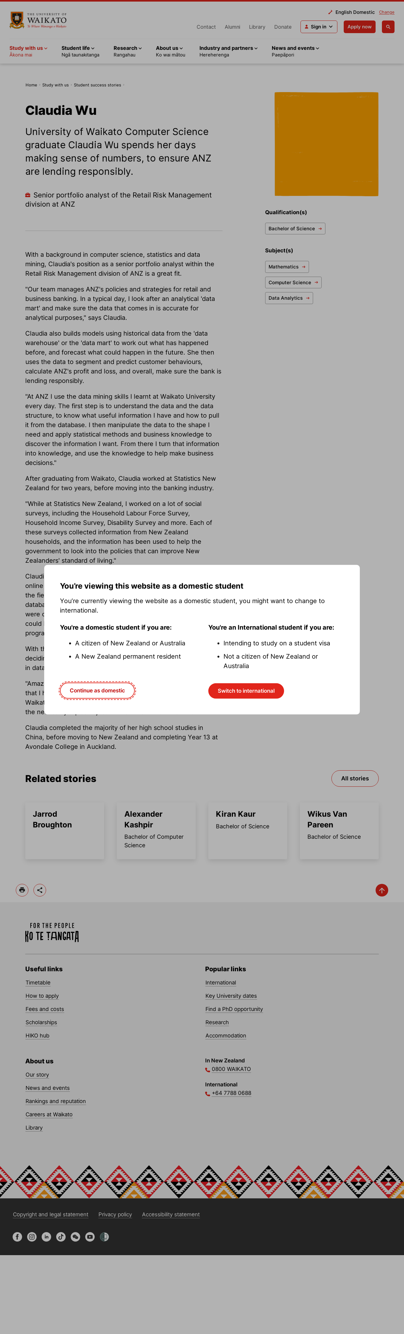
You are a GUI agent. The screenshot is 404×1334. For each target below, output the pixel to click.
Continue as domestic (97, 690)
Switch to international (246, 691)
